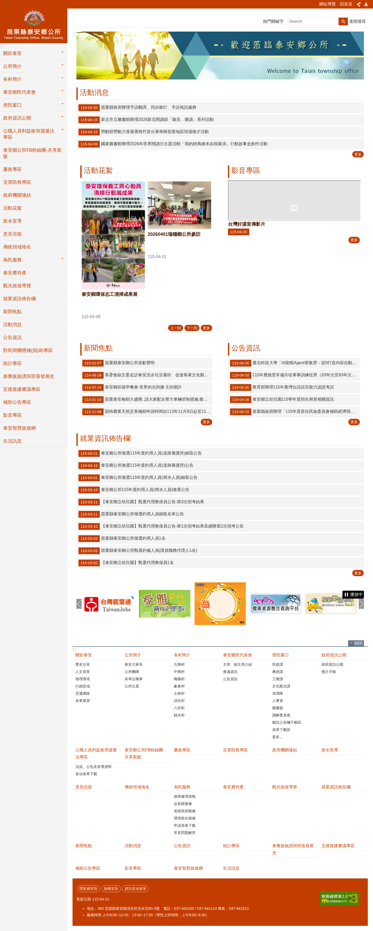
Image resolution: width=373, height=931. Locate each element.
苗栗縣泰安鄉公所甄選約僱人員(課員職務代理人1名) (137, 550)
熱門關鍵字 (273, 21)
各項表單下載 (86, 774)
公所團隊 (132, 672)
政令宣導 (12, 221)
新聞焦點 (12, 311)
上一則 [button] (79, 604)
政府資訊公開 (333, 655)
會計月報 (328, 672)
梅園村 (179, 679)
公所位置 (132, 686)
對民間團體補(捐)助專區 (28, 350)
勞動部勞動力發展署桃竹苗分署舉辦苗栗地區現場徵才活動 (143, 132)
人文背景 (82, 672)
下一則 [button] (361, 604)
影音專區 (12, 415)
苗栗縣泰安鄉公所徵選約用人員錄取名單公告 (131, 514)
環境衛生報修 (185, 818)
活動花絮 (12, 208)
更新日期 (83, 899)
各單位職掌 (134, 679)
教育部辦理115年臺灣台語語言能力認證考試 (282, 387)
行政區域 (82, 686)
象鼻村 (179, 686)
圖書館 (277, 708)
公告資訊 (12, 337)
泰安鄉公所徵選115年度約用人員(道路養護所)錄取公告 (140, 453)
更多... (277, 737)
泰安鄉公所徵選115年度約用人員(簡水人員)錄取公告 (138, 477)
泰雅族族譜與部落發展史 (28, 376)
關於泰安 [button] (12, 53)
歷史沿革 (82, 664)
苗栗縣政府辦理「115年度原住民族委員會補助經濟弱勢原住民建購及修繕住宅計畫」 (295, 411)
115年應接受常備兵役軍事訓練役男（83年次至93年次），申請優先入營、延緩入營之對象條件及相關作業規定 (295, 375)
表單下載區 (281, 730)
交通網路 (82, 693)
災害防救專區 (17, 182)
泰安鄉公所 (33, 25)
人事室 (277, 701)
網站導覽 (327, 4)
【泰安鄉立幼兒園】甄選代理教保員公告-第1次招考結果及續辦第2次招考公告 (161, 526)
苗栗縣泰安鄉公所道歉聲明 (118, 363)
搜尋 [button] (343, 21)
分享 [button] (359, 4)
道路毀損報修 (185, 811)
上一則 (175, 328)
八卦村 (179, 708)
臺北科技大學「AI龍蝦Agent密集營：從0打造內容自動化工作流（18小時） (295, 363)
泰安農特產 (14, 272)
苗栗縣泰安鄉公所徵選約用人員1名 (122, 538)
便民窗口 (280, 655)
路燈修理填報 (185, 796)
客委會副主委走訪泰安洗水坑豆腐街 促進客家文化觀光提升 (147, 375)
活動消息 (12, 324)
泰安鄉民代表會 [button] (19, 92)
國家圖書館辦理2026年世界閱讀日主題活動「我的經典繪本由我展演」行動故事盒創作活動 (173, 144)
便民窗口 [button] (12, 105)
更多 (358, 154)
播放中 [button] (356, 594)
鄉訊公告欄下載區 (286, 722)
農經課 (277, 672)
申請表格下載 (185, 825)
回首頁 (346, 4)
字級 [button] (366, 4)
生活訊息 (12, 441)
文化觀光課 (281, 686)
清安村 (179, 701)
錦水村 (179, 715)
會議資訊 (230, 672)
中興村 (179, 672)
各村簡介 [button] (12, 79)
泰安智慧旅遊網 (19, 428)
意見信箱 (12, 234)
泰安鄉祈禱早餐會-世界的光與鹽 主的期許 (132, 387)
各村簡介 (182, 655)
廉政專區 (12, 169)
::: (5, 3)
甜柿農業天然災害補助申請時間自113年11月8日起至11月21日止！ (147, 411)
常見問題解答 (185, 833)
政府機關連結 (17, 195)
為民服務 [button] (12, 259)
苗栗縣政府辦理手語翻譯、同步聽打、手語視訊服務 (137, 107)
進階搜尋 (357, 21)
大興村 (179, 664)
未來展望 (82, 701)
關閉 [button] (358, 643)
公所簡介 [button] (12, 66)
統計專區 (12, 363)
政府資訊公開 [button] (17, 118)
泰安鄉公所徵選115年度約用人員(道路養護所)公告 (135, 465)
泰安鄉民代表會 (237, 655)
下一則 (192, 328)
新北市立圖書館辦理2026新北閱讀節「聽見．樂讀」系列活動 (146, 119)
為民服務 (182, 787)
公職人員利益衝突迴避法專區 (96, 753)
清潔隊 (277, 693)
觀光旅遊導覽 (17, 285)
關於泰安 (83, 655)
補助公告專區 (17, 402)
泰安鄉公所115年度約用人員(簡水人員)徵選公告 (133, 490)
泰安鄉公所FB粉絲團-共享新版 (32, 153)
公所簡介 (133, 655)
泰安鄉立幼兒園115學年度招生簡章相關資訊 (282, 399)
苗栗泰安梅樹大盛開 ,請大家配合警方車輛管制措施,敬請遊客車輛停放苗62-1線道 (147, 399)
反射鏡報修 (183, 804)
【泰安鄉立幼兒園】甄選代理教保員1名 (126, 563)
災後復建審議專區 (21, 389)
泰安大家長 (134, 664)
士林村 (179, 693)
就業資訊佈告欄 (19, 298)
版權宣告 (111, 888)
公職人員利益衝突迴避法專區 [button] (28, 134)
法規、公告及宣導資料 (93, 767)
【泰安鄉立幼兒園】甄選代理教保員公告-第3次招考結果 (141, 502)
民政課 (277, 664)
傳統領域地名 (17, 247)
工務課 (277, 679)
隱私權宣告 (89, 888)
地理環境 (82, 679)
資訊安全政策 (135, 888)
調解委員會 (281, 715)
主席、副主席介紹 (237, 664)
